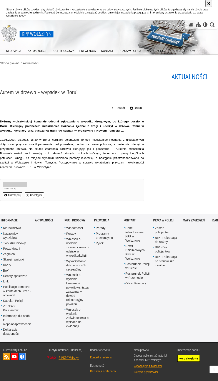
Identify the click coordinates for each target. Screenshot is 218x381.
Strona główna (10, 63)
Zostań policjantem (162, 249)
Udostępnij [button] (12, 195)
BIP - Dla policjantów (162, 268)
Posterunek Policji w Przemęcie (137, 295)
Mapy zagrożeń (194, 239)
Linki (6, 300)
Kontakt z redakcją (100, 376)
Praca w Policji (163, 239)
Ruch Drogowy (75, 239)
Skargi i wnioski (13, 278)
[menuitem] (14, 50)
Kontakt (130, 239)
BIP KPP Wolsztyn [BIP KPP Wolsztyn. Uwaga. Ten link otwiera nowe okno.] (69, 376)
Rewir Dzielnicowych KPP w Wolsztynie (135, 271)
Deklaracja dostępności (11, 350)
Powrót (118, 108)
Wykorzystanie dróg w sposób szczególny (76, 284)
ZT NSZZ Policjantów (10, 327)
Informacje (9, 239)
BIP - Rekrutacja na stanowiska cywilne (166, 280)
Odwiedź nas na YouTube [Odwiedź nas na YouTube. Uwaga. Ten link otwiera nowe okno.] (14, 375)
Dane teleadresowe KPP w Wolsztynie (134, 253)
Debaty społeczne (15, 295)
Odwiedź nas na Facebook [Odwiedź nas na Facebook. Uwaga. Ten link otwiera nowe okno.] (22, 375)
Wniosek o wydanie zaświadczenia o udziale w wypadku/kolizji (77, 266)
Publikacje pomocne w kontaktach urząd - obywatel (17, 310)
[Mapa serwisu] (198, 24)
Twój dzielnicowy (14, 262)
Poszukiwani (11, 267)
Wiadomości (74, 247)
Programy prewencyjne (104, 254)
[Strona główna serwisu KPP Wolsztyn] (191, 24)
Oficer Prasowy (135, 302)
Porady (71, 252)
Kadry (7, 284)
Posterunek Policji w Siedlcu (137, 285)
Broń (6, 289)
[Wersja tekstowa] (205, 24)
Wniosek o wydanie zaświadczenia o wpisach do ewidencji (77, 337)
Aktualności (30, 63)
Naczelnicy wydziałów (10, 254)
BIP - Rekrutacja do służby (166, 258)
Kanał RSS (6, 375)
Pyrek (100, 262)
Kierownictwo (12, 247)
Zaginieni (9, 273)
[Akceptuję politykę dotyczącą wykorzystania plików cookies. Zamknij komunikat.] (208, 3)
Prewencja (101, 239)
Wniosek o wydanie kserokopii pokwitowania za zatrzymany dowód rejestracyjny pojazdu (77, 308)
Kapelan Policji (13, 319)
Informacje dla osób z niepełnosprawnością (17, 339)
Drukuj (136, 108)
